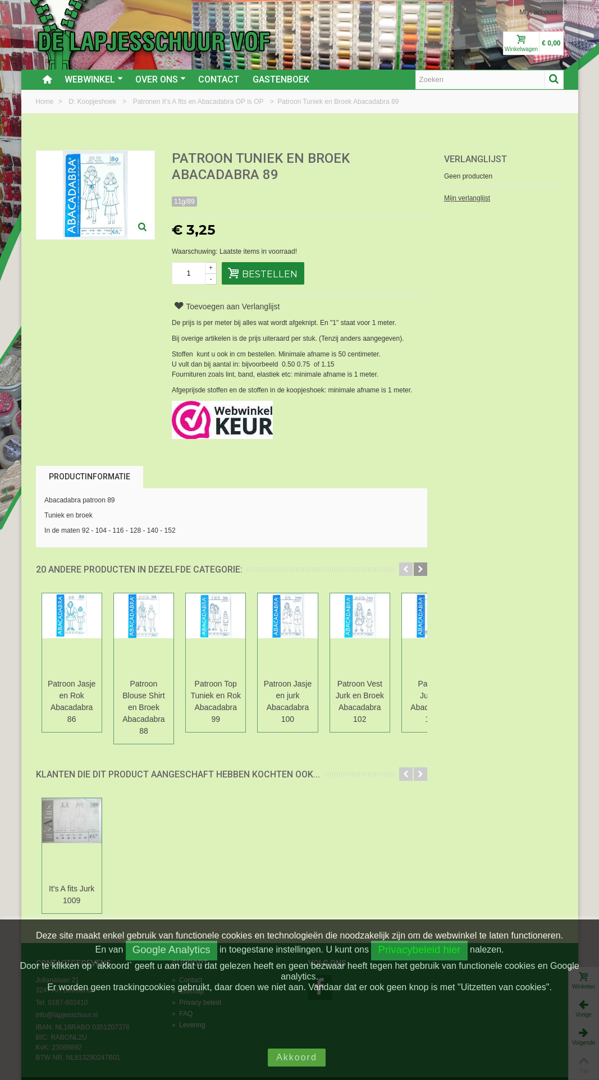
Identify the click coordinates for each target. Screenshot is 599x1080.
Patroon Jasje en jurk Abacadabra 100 (307, 695)
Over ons (160, 79)
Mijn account (538, 12)
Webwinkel (94, 79)
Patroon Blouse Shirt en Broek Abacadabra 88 (152, 695)
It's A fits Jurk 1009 (74, 871)
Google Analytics (171, 949)
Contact (218, 79)
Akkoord (296, 1057)
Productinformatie (89, 476)
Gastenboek (281, 79)
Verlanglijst (475, 159)
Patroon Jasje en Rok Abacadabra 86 (74, 695)
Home (46, 102)
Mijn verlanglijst (467, 198)
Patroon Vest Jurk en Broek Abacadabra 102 (384, 695)
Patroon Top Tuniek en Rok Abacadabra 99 (229, 695)
